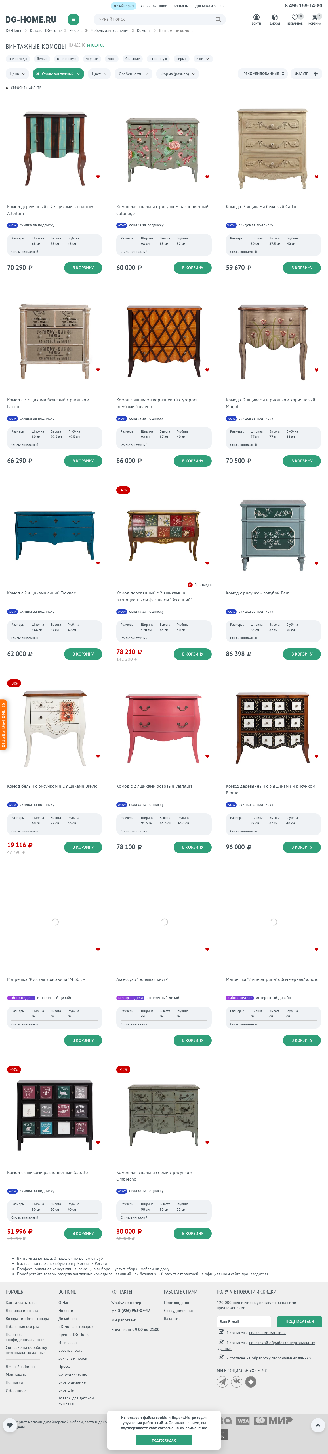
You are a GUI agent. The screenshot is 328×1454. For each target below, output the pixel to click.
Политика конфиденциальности (25, 1337)
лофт (112, 58)
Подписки (14, 1382)
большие (132, 58)
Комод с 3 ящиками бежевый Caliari (262, 206)
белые (42, 58)
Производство (176, 1302)
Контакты (181, 5)
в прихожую (66, 58)
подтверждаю (164, 1440)
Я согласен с (255, 1332)
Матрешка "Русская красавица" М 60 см (46, 979)
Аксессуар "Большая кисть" (142, 979)
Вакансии (172, 1318)
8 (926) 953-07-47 (130, 1310)
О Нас (63, 1302)
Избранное (16, 1390)
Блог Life (66, 1390)
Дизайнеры (68, 1318)
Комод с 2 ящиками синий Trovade (41, 593)
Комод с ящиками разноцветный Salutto (47, 1172)
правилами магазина (267, 1332)
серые (181, 58)
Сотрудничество (72, 1374)
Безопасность (70, 1350)
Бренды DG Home (73, 1334)
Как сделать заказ (21, 1302)
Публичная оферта (22, 1326)
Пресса (64, 1366)
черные (92, 58)
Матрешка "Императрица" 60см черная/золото (272, 979)
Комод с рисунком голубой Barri (258, 593)
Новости (65, 1310)
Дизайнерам (124, 5)
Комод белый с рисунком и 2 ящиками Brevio (52, 786)
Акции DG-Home (153, 5)
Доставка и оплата (209, 5)
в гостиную (158, 58)
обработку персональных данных (281, 1358)
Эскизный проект (73, 1358)
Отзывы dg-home (3, 724)
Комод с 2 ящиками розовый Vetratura (154, 786)
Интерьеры (68, 1342)
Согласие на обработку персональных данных (26, 1350)
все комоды (18, 58)
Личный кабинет (20, 1366)
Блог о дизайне (72, 1382)
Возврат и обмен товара (27, 1318)
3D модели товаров (75, 1326)
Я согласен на (268, 1358)
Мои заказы (16, 1374)
